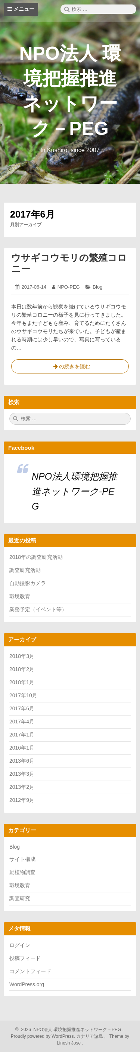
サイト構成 (22, 859)
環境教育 (19, 596)
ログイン (19, 945)
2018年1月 (21, 682)
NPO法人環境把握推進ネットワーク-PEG (74, 491)
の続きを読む (70, 367)
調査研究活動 (25, 570)
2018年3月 (21, 656)
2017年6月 (21, 708)
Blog (97, 287)
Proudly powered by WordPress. (43, 1036)
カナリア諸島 (90, 1036)
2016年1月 (21, 748)
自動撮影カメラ (27, 583)
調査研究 (19, 898)
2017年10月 (23, 695)
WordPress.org (26, 984)
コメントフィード (30, 971)
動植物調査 (22, 872)
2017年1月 (21, 735)
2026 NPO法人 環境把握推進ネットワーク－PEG (70, 1029)
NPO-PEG (68, 287)
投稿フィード (25, 958)
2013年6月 (21, 761)
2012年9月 (21, 800)
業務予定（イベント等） (38, 609)
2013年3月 (21, 774)
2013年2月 (21, 787)
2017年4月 (21, 722)
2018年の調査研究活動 (36, 557)
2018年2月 (21, 669)
